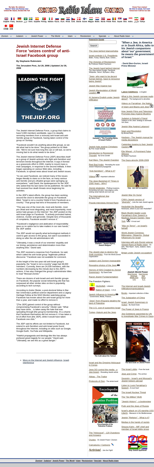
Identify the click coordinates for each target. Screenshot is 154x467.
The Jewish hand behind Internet (104, 68)
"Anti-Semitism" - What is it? (102, 171)
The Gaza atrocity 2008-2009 (135, 160)
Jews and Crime (129, 374)
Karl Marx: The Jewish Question (104, 160)
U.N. (134, 279)
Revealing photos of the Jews (103, 265)
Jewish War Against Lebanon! (135, 126)
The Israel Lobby (129, 369)
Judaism (19, 36)
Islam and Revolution (131, 131)
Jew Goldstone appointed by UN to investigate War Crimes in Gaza (137, 315)
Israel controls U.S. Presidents (103, 55)
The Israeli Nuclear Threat (133, 392)
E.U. (143, 279)
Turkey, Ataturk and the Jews (102, 312)
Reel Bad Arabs (96, 164)
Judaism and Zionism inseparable (105, 261)
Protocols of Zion (97, 381)
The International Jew (99, 196)
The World (55, 36)
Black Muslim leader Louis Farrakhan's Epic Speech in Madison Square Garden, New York (135, 217)
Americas (134, 276)
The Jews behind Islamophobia (103, 51)
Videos (92, 176)
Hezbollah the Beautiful (132, 206)
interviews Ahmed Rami (103, 203)
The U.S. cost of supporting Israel (104, 308)
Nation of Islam (103, 290)
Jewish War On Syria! (131, 195)
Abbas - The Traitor (98, 376)
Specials (102, 36)
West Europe (132, 274)
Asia (143, 276)
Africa (143, 278)
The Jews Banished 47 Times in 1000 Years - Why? (104, 182)
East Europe (143, 274)
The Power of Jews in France (135, 309)
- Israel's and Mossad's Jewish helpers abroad (136, 379)
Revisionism (85, 36)
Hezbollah (100, 286)
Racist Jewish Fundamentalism (103, 277)
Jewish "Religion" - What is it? (135, 417)
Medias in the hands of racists (135, 422)
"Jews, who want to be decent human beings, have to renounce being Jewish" (104, 78)
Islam (70, 36)
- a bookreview (136, 401)
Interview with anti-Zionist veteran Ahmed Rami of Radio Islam (137, 243)
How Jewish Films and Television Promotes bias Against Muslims (136, 112)
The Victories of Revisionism (102, 62)
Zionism (4, 36)
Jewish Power (37, 36)
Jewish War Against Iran (100, 86)
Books (124, 293)
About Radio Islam (122, 36)
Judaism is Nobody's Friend (134, 118)
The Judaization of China (133, 297)
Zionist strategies (97, 188)
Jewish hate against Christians (103, 146)
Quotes (92, 440)
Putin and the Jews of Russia (135, 406)
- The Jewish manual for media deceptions (137, 138)
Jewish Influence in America (102, 294)
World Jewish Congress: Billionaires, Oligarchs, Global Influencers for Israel (135, 235)
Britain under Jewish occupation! (136, 253)
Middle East (134, 278)
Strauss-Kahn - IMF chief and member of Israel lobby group (135, 428)
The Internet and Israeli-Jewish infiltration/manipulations (135, 287)
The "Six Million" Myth (131, 397)
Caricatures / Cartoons (99, 445)
